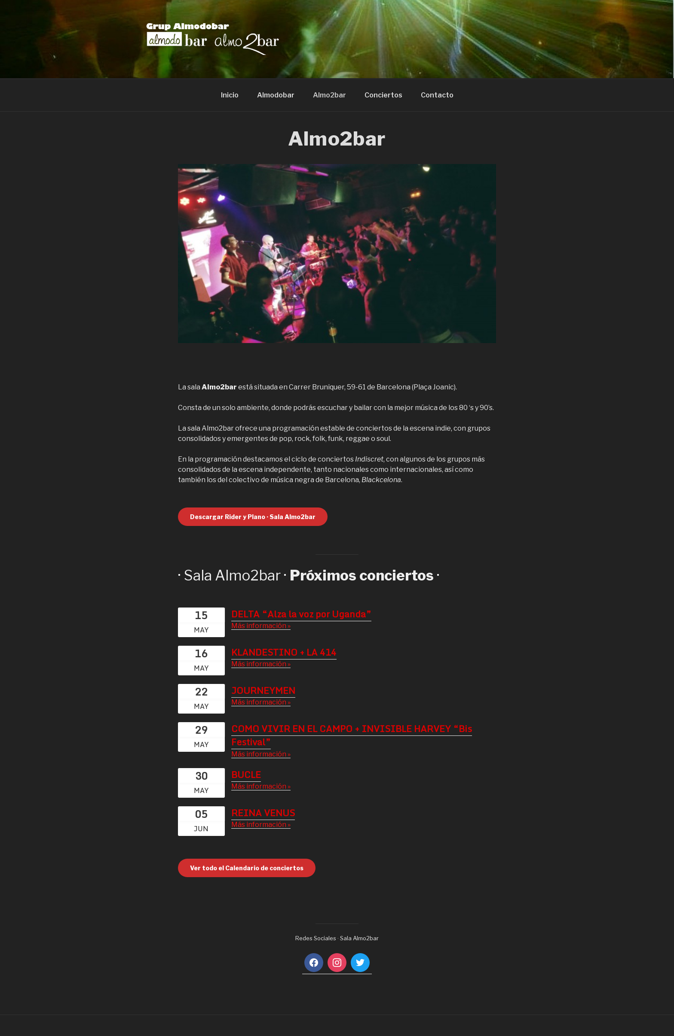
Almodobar (275, 95)
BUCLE (246, 774)
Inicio (230, 95)
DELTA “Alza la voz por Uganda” (301, 614)
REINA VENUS (263, 812)
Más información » (261, 626)
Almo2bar (329, 95)
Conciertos (383, 95)
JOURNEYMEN (263, 690)
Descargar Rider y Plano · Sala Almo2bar (253, 516)
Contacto (437, 95)
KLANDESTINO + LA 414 (284, 652)
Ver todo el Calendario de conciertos (246, 868)
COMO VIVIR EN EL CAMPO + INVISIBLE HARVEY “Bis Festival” (351, 735)
